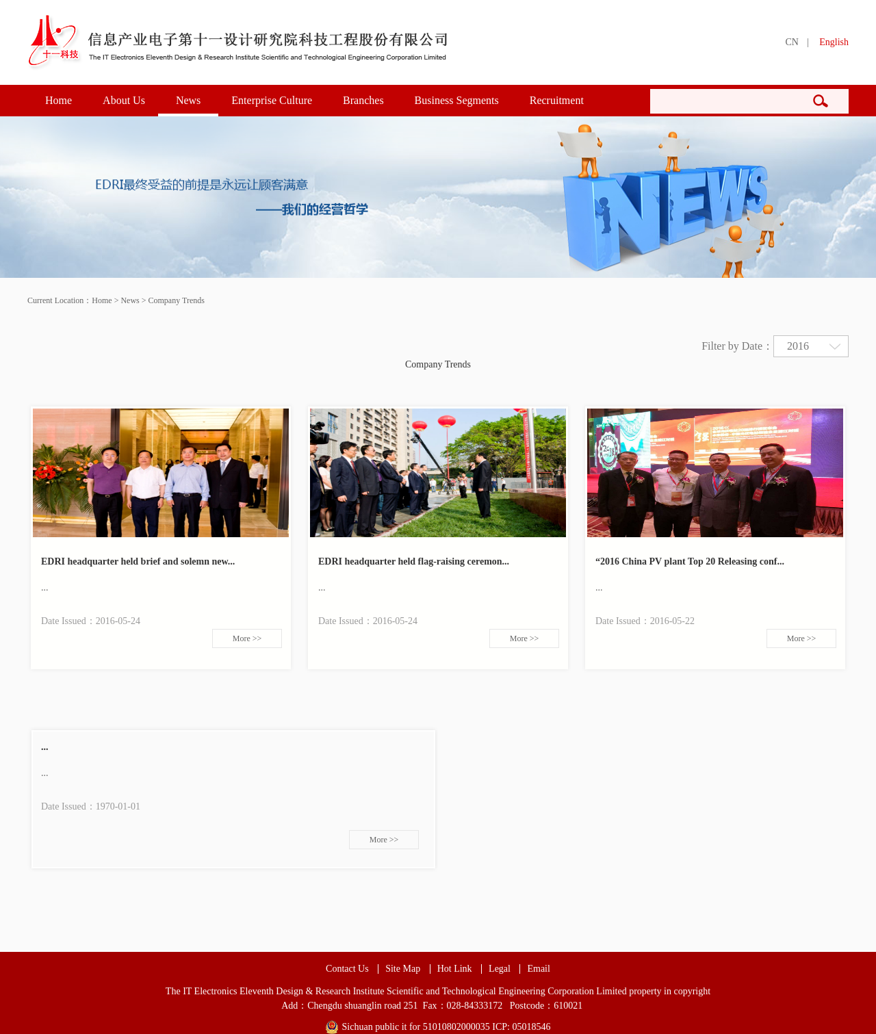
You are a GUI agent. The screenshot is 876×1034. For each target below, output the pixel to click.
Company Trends (177, 300)
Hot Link (454, 969)
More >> (247, 638)
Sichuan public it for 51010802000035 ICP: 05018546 (446, 1027)
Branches (363, 100)
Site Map (402, 969)
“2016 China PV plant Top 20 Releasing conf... (689, 561)
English (834, 42)
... (45, 747)
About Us (124, 100)
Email (538, 969)
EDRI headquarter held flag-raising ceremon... (413, 561)
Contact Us (347, 969)
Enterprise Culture (271, 100)
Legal (500, 969)
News (188, 100)
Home (58, 100)
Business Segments (457, 100)
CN (791, 42)
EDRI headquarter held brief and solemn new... (138, 561)
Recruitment (557, 100)
